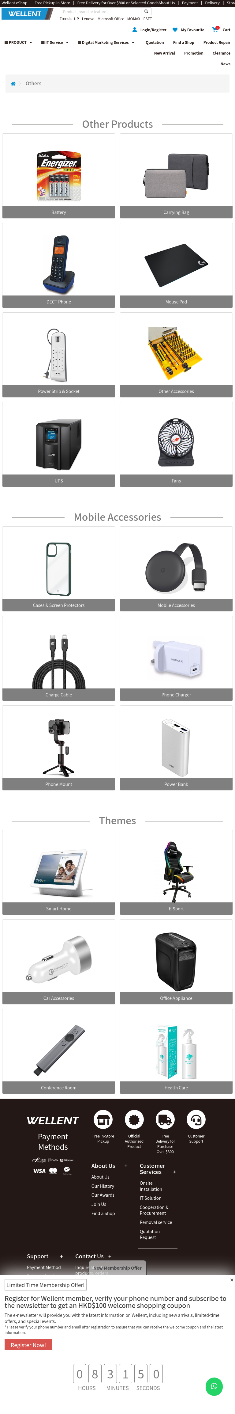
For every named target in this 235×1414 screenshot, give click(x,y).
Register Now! (28, 1345)
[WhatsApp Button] (214, 1387)
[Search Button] (146, 11)
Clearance (221, 52)
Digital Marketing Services (106, 42)
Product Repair (216, 42)
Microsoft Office (111, 18)
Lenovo (88, 18)
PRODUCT (18, 42)
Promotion (193, 52)
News (225, 63)
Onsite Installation (151, 1186)
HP (76, 18)
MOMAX (133, 18)
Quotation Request (150, 1234)
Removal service (156, 1222)
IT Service (55, 42)
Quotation (155, 42)
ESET (147, 18)
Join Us (98, 1204)
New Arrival (164, 52)
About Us (100, 1177)
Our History (102, 1186)
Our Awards (102, 1195)
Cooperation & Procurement (154, 1210)
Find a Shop (183, 42)
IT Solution (151, 1198)
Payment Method (44, 1267)
